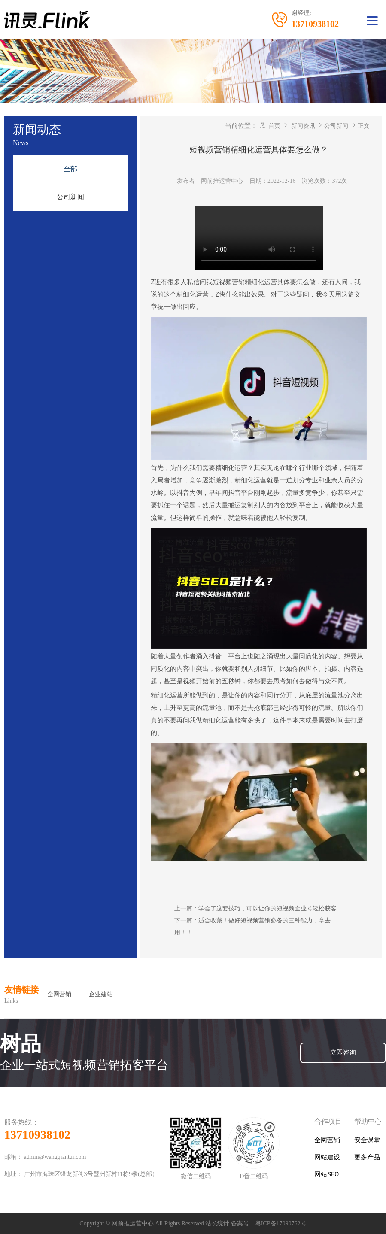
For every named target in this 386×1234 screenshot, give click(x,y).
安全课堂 (367, 1140)
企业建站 (101, 994)
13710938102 (37, 1134)
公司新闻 (70, 196)
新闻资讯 (303, 125)
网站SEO (326, 1174)
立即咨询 (343, 1052)
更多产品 (367, 1157)
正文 (364, 125)
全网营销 (59, 994)
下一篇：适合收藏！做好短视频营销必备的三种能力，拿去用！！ (252, 926)
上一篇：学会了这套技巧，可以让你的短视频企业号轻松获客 (255, 908)
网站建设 (327, 1157)
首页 (274, 125)
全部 (70, 169)
